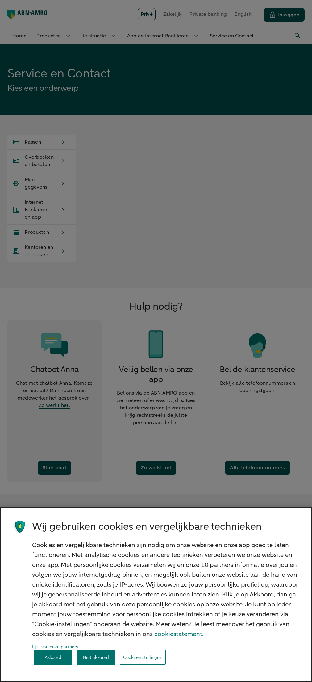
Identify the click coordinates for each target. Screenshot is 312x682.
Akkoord (53, 657)
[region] (156, 594)
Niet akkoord (96, 657)
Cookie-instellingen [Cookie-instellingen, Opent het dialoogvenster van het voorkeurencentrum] (142, 657)
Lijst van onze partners (55, 647)
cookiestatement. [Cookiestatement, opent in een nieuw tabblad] (179, 634)
